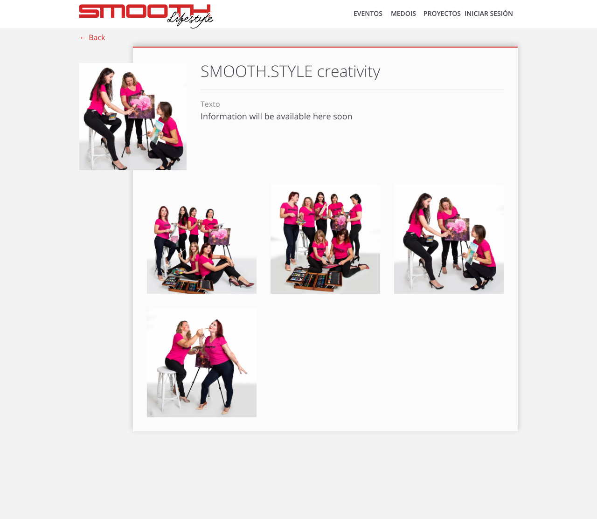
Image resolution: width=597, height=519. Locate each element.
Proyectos (442, 13)
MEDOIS (403, 13)
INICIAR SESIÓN (489, 13)
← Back (92, 37)
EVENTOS (368, 13)
